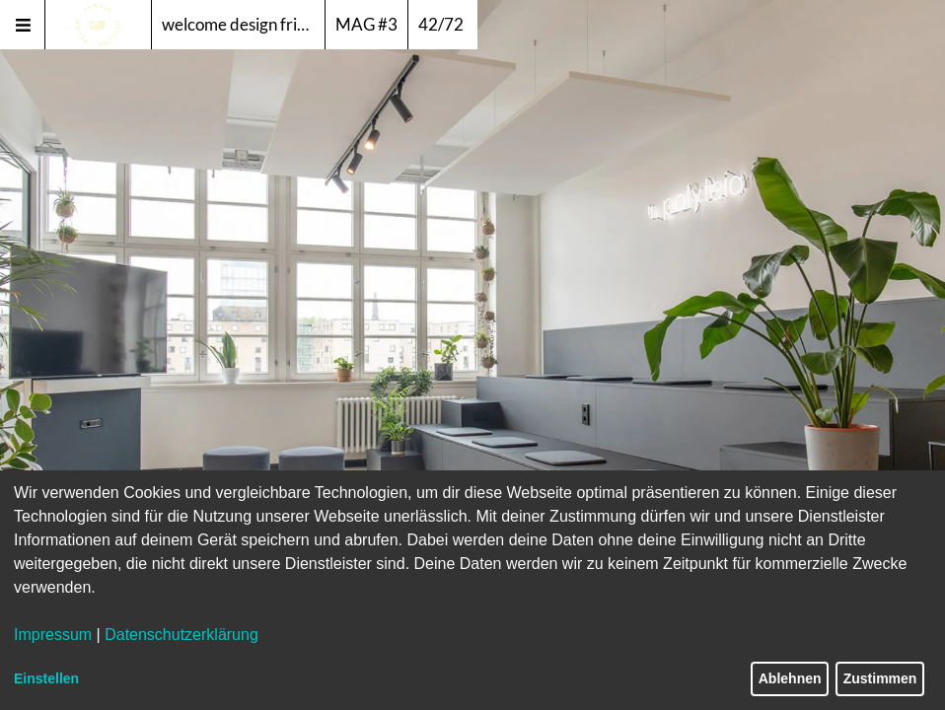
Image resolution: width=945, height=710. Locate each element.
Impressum (53, 634)
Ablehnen (790, 678)
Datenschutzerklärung (181, 634)
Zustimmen (880, 678)
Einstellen (46, 678)
